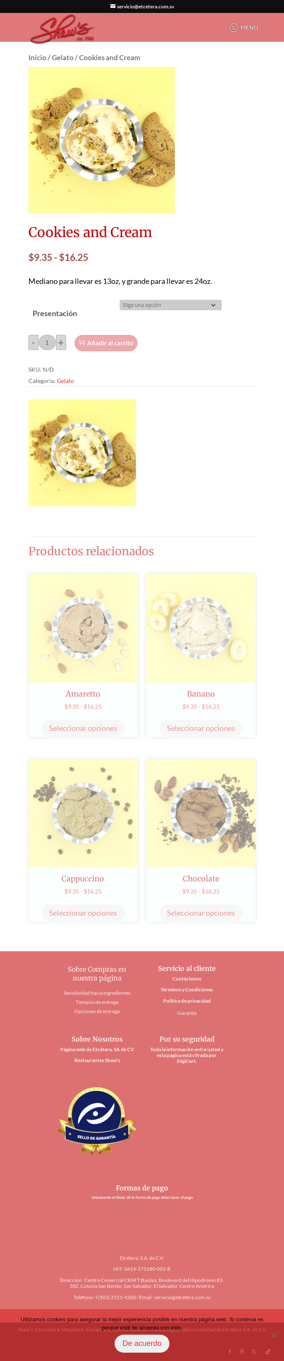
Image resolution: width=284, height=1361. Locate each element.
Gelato (63, 58)
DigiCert (186, 1061)
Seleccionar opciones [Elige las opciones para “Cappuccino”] (83, 912)
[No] (273, 1335)
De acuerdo (142, 1343)
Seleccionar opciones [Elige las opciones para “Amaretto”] (83, 728)
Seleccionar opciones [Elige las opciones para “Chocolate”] (201, 912)
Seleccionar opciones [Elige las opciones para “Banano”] (201, 728)
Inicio (37, 58)
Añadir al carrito (110, 343)
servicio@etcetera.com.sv (182, 1297)
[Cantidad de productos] (47, 342)
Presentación (55, 313)
